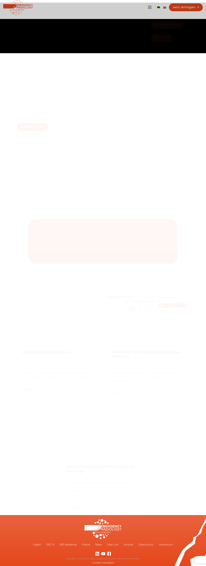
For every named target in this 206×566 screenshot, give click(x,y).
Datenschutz (146, 544)
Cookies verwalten (103, 562)
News (98, 544)
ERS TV (50, 544)
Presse (86, 544)
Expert (37, 544)
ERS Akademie (68, 544)
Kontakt (128, 544)
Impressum (166, 544)
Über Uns (113, 544)
